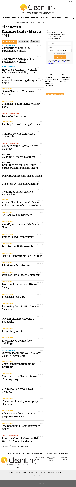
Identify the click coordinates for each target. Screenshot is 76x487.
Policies (37, 472)
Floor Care (48, 81)
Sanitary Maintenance (33, 12)
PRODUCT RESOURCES (37, 454)
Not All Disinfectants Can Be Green (22, 256)
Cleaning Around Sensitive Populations (17, 193)
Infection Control (65, 77)
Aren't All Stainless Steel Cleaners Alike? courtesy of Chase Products (22, 204)
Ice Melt (62, 75)
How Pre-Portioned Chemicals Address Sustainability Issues (19, 71)
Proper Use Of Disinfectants (22, 237)
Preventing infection (22, 332)
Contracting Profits (45, 12)
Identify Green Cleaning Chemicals (22, 125)
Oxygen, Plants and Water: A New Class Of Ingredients (21, 354)
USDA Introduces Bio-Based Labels (22, 175)
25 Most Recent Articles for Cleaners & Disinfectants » (30, 22)
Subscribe (30, 472)
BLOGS (55, 454)
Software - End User (63, 461)
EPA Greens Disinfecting (22, 266)
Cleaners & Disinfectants (52, 79)
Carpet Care (48, 77)
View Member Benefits (23, 464)
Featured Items (9, 41)
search (73, 18)
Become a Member (12, 464)
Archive (35, 41)
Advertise (18, 472)
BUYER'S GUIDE (26, 454)
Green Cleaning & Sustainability (49, 84)
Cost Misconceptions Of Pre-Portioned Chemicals (18, 60)
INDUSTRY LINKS (63, 454)
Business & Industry (50, 75)
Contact (25, 472)
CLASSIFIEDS (48, 454)
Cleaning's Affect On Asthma (18, 157)
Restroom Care (64, 79)
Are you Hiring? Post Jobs (55, 94)
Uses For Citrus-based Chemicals (22, 275)
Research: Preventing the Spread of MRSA (22, 82)
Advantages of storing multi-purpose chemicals (22, 415)
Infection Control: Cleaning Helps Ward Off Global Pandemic (21, 440)
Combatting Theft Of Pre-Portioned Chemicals (17, 49)
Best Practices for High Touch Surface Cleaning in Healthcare (20, 166)
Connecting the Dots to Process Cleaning (20, 147)
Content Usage (51, 472)
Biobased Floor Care (22, 297)
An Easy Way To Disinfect (22, 215)
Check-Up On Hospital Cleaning (20, 183)
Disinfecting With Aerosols (22, 247)
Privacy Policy (58, 62)
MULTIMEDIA (16, 454)
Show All (23, 41)
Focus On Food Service (15, 116)
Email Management (61, 472)
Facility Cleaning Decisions (34, 13)
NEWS (9, 454)
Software (63, 81)
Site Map (43, 472)
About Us (11, 472)
